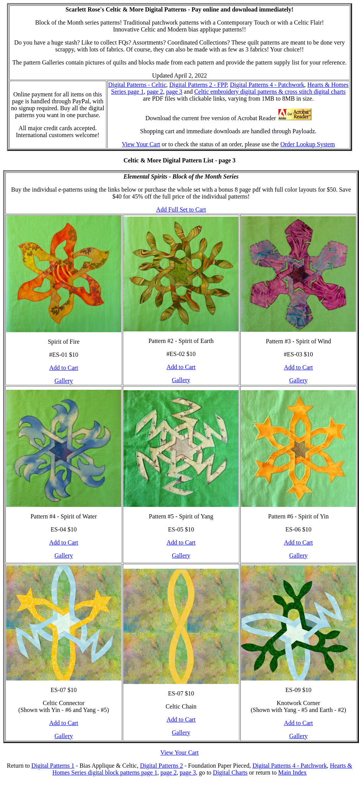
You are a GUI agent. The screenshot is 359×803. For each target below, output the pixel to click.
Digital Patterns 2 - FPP (198, 84)
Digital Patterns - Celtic (137, 84)
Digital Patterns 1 (52, 765)
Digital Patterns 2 (161, 765)
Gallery (63, 380)
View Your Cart (141, 144)
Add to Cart (63, 367)
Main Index (292, 772)
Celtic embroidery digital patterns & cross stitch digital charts (270, 91)
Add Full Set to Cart (181, 209)
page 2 (155, 91)
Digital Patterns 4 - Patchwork (267, 84)
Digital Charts (230, 772)
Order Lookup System (307, 144)
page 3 (174, 91)
